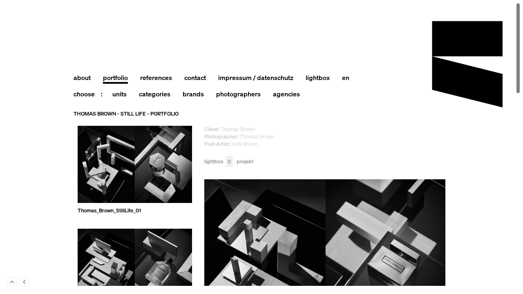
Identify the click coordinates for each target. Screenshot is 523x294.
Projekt (245, 161)
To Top (12, 282)
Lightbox (218, 161)
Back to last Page (24, 282)
